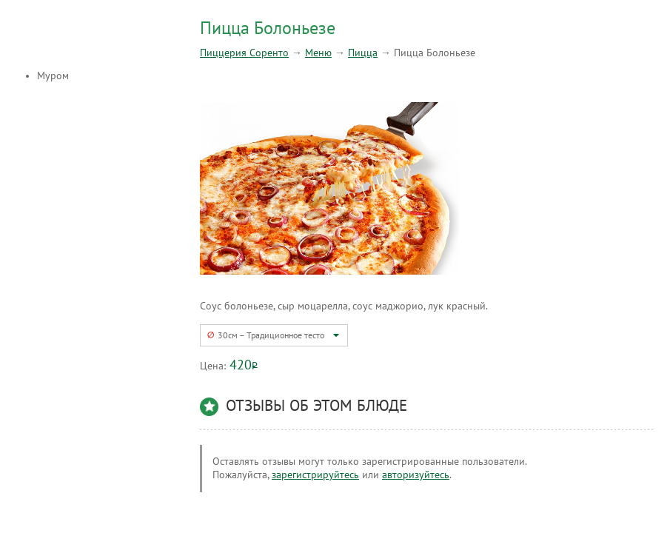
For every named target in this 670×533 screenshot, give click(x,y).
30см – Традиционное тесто (271, 335)
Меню (318, 53)
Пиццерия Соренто (244, 53)
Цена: (213, 366)
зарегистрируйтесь (315, 475)
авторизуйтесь (415, 475)
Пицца (363, 53)
